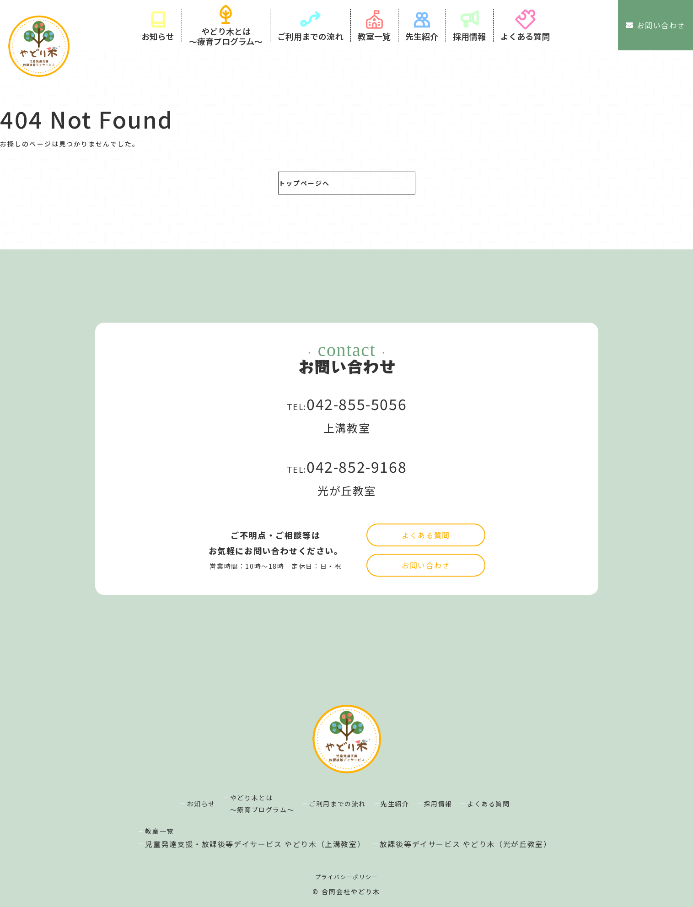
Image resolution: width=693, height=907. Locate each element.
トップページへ (304, 183)
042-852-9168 (356, 480)
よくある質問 (425, 578)
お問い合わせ (655, 25)
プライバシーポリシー (346, 876)
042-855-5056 (356, 417)
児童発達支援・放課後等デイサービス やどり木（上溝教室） (255, 843)
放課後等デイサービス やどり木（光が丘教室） (465, 843)
